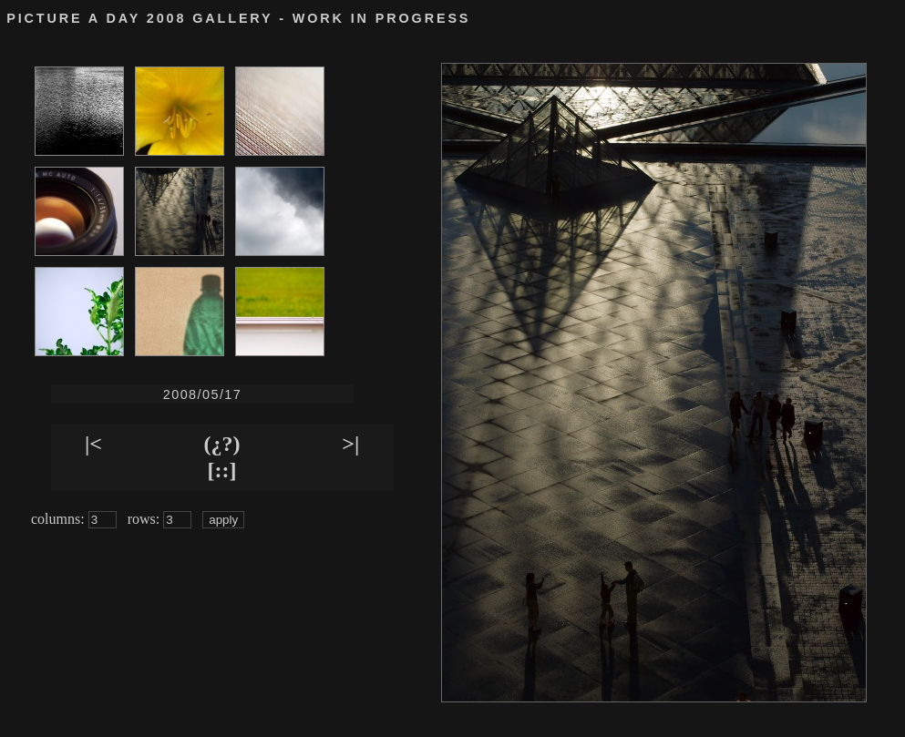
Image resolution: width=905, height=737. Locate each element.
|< (93, 444)
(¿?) (222, 444)
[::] (222, 470)
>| (350, 444)
